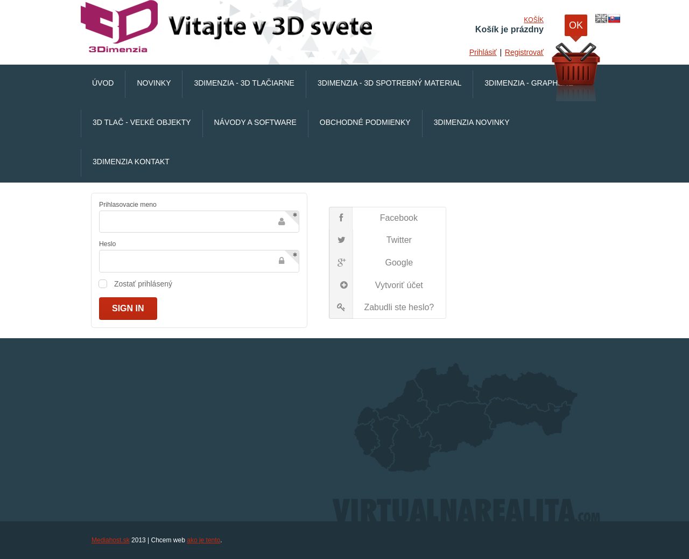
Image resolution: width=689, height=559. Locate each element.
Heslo (107, 244)
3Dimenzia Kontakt (131, 161)
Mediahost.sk (111, 540)
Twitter (370, 240)
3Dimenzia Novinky (472, 122)
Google (371, 262)
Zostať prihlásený (143, 284)
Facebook (373, 218)
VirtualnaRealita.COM (229, 27)
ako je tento (203, 540)
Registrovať (524, 52)
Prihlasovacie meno (128, 204)
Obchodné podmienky (365, 122)
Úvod (103, 83)
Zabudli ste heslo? (381, 307)
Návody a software (255, 122)
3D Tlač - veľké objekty (142, 122)
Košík (534, 20)
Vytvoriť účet (376, 285)
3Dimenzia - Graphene (528, 83)
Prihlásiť (483, 52)
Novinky (154, 83)
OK (576, 28)
